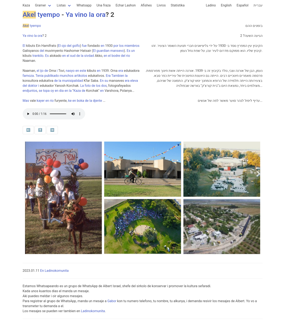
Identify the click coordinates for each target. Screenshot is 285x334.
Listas (61, 5)
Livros (161, 5)
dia (61, 91)
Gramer (40, 5)
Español (243, 5)
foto (88, 86)
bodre (116, 56)
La (82, 86)
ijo (42, 71)
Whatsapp (84, 5)
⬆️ (40, 130)
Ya (69, 15)
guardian (103, 51)
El (24, 46)
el (68, 56)
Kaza (26, 5)
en (102, 46)
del (69, 46)
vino (81, 15)
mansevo (117, 51)
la (91, 15)
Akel (29, 15)
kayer (41, 101)
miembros (131, 46)
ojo (64, 46)
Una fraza (103, 5)
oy (52, 91)
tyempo (48, 15)
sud (72, 56)
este (83, 71)
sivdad (89, 56)
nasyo (70, 71)
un (133, 51)
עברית (258, 5)
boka (80, 101)
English (226, 5)
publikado (51, 76)
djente (97, 101)
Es (128, 51)
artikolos (80, 76)
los (121, 46)
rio (128, 56)
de (78, 56)
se (40, 91)
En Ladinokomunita (54, 271)
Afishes (146, 5)
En (102, 81)
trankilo (38, 56)
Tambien (117, 76)
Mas (26, 101)
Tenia (39, 76)
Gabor (111, 301)
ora (101, 15)
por (115, 46)
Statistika (178, 5)
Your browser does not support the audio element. (54, 113)
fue (84, 46)
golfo (76, 46)
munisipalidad (72, 81)
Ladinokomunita (93, 311)
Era (108, 76)
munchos (66, 76)
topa (46, 91)
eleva (134, 81)
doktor (32, 86)
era (120, 71)
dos (104, 86)
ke (69, 101)
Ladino (211, 5)
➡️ (52, 130)
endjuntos (30, 91)
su (106, 81)
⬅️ (28, 130)
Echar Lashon (126, 5)
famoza (28, 76)
